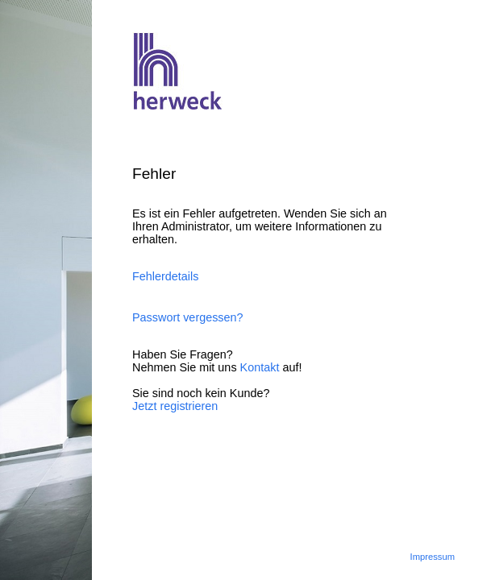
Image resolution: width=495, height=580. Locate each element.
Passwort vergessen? (187, 317)
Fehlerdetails (165, 276)
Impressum (432, 556)
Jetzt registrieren (175, 406)
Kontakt (260, 367)
